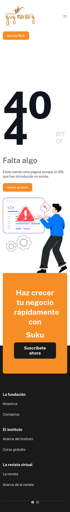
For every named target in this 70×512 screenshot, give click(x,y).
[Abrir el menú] (65, 16)
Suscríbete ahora (35, 350)
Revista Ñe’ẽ (16, 36)
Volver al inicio (17, 187)
